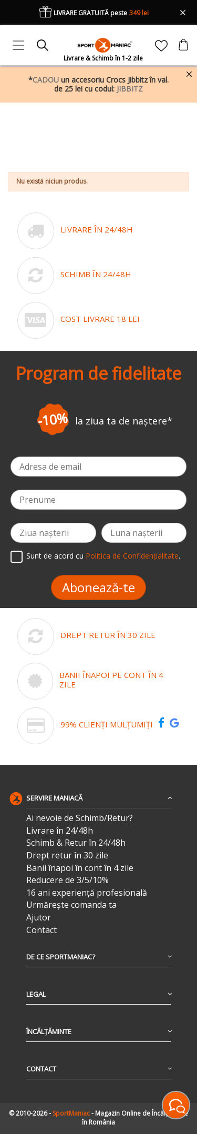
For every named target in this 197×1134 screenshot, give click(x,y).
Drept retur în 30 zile (67, 855)
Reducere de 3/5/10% (67, 880)
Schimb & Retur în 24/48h (76, 842)
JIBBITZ (130, 89)
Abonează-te (98, 587)
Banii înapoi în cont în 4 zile (79, 868)
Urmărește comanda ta (71, 904)
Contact (41, 930)
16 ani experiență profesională (86, 892)
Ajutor (38, 917)
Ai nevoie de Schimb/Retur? (79, 818)
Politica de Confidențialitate (132, 556)
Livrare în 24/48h (59, 830)
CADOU (46, 80)
